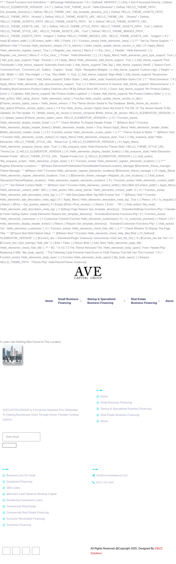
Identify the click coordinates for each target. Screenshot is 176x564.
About (169, 301)
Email (21, 428)
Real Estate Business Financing (145, 301)
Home (49, 301)
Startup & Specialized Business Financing (106, 301)
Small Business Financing (70, 301)
